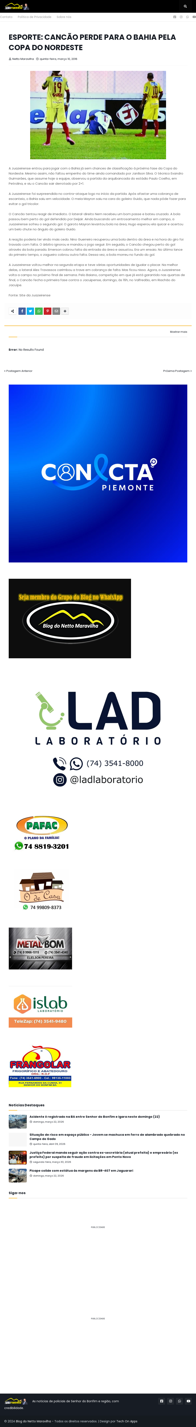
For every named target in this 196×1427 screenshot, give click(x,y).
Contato (6, 17)
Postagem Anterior (19, 371)
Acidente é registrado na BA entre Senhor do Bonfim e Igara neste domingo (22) (95, 1117)
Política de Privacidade (34, 17)
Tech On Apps (126, 1421)
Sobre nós (64, 17)
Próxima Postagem (176, 371)
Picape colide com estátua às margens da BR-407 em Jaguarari (81, 1171)
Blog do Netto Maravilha (33, 1421)
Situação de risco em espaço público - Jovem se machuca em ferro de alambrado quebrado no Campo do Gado (107, 1137)
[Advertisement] (98, 1262)
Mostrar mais (178, 332)
